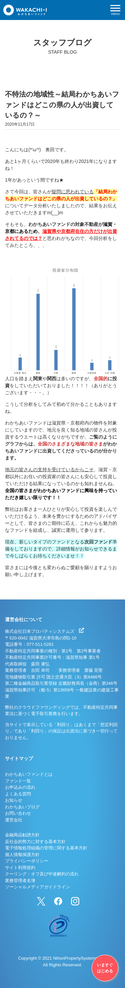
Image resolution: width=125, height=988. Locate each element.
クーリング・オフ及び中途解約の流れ (42, 873)
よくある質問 (18, 793)
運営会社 (13, 819)
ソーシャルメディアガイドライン (37, 886)
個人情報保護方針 (22, 854)
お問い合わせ (18, 813)
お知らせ (13, 800)
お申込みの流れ (20, 787)
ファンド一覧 (18, 780)
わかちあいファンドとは (29, 774)
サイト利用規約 (20, 867)
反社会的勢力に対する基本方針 (35, 841)
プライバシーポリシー (26, 860)
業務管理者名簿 (20, 880)
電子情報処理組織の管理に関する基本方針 (46, 847)
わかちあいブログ (22, 806)
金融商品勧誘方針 (22, 834)
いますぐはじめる (105, 968)
